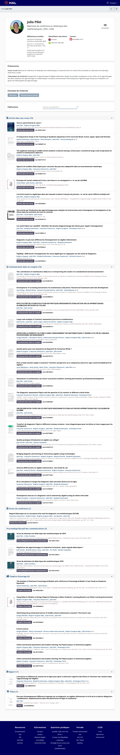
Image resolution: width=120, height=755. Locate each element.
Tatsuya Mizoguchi (66, 139)
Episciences (100, 734)
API (20, 737)
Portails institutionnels (80, 731)
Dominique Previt (75, 429)
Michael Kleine (31, 290)
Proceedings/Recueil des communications (59, 528)
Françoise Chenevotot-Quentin (27, 395)
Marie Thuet (43, 367)
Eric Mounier (58, 516)
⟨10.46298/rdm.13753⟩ (32, 141)
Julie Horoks (30, 183)
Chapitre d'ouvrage (59, 576)
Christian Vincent (75, 256)
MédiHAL (80, 743)
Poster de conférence (59, 508)
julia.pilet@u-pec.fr (77, 39)
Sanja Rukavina (69, 290)
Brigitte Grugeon (62, 228)
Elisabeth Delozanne (31, 228)
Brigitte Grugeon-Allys (32, 125)
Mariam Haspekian (40, 442)
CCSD (100, 731)
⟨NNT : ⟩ (58, 703)
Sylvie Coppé (38, 322)
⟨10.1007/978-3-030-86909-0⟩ (48, 604)
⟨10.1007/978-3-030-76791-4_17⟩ (95, 588)
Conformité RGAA (40, 743)
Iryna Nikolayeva (22, 367)
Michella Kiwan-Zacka (33, 550)
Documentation (20, 731)
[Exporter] (112, 8)
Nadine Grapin (31, 516)
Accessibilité (40, 740)
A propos (40, 731)
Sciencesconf (100, 737)
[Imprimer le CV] (116, 8)
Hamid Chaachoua (23, 139)
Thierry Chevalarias (35, 631)
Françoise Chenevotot (41, 169)
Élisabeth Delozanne (40, 681)
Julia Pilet (20, 125)
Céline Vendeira (29, 536)
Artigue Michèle (22, 337)
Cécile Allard (21, 183)
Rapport (59, 671)
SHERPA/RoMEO (60, 748)
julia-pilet (54, 39)
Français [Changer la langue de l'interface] (113, 3)
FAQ (20, 734)
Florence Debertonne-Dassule (53, 631)
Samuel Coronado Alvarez (46, 290)
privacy (40, 734)
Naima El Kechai (59, 456)
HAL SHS (80, 737)
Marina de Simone (50, 322)
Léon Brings (21, 290)
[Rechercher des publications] (77, 107)
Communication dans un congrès (59, 267)
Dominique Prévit (75, 228)
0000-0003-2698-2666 (57, 43)
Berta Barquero (46, 139)
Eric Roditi (53, 550)
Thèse (59, 691)
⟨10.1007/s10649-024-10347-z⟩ (54, 157)
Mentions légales (40, 737)
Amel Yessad (34, 367)
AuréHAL (20, 743)
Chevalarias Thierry (35, 337)
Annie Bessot (35, 139)
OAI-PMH (20, 740)
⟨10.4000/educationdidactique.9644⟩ (57, 185)
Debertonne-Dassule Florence (53, 337)
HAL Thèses (80, 740)
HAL (80, 734)
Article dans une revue (59, 118)
